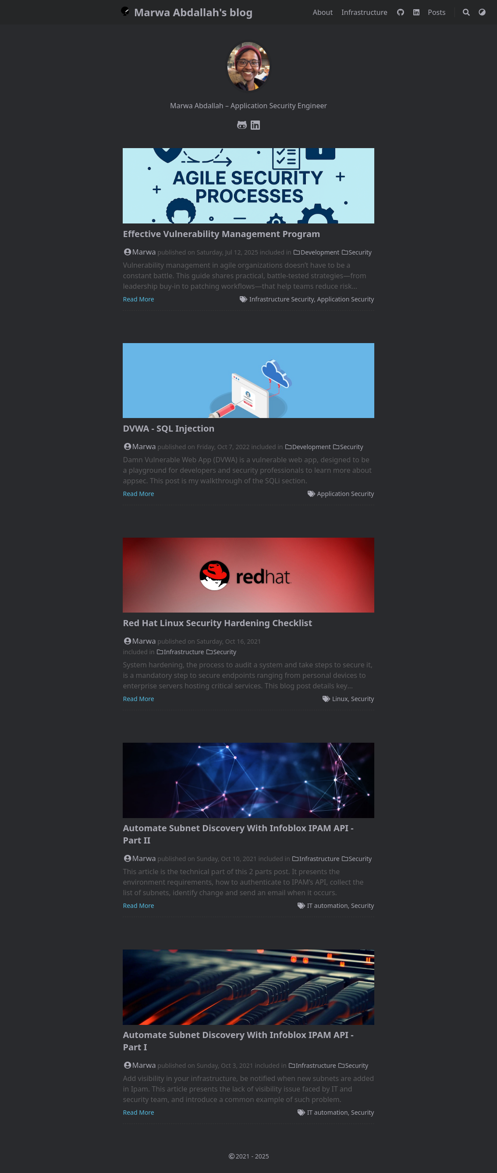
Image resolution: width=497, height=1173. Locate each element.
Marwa (139, 252)
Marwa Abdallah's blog (185, 12)
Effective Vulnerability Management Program (221, 234)
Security (356, 252)
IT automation (327, 905)
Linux (340, 699)
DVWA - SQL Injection (168, 428)
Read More (138, 299)
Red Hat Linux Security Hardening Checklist (217, 623)
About (324, 12)
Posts (437, 12)
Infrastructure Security (281, 299)
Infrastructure (365, 12)
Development (316, 252)
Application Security (345, 299)
